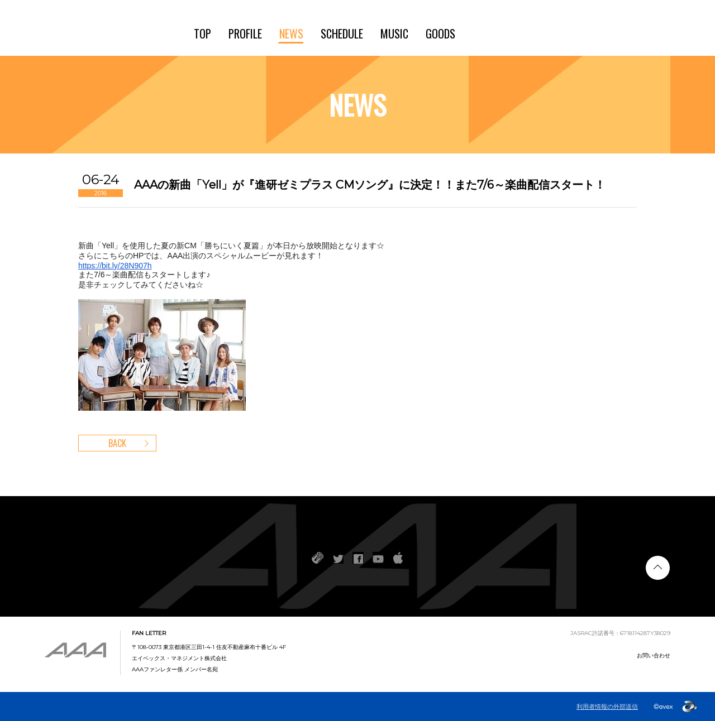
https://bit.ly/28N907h (115, 265)
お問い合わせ (653, 655)
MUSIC (394, 33)
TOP (202, 33)
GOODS (440, 33)
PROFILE (245, 33)
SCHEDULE (342, 33)
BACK (117, 443)
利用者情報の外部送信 (607, 706)
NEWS (291, 33)
